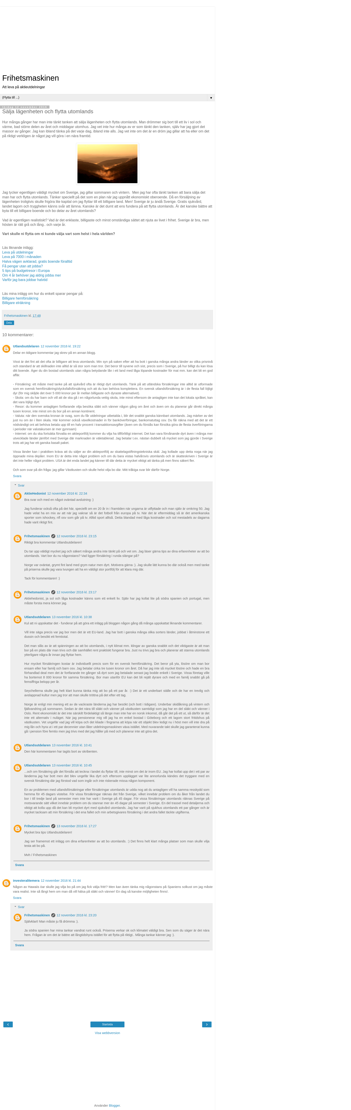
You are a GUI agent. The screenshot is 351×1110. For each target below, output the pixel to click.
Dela (9, 322)
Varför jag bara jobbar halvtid (24, 280)
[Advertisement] (107, 38)
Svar (21, 485)
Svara (17, 476)
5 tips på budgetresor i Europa (26, 271)
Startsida (107, 1024)
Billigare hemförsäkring (20, 298)
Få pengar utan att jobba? (22, 266)
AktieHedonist (35, 493)
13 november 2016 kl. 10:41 (72, 745)
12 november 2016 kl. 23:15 (76, 536)
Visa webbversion (107, 1033)
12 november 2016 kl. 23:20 (76, 915)
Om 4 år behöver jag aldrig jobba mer (31, 275)
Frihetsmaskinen (30, 78)
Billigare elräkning (16, 303)
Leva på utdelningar (17, 252)
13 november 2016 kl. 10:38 (72, 617)
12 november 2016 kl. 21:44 (61, 880)
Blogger (114, 1105)
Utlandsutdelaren (26, 346)
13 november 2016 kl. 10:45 (72, 765)
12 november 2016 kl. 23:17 (76, 592)
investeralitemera (26, 880)
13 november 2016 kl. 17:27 (76, 826)
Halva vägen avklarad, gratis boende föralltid (37, 261)
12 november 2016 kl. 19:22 (61, 346)
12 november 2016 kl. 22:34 (67, 493)
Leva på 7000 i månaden (21, 257)
